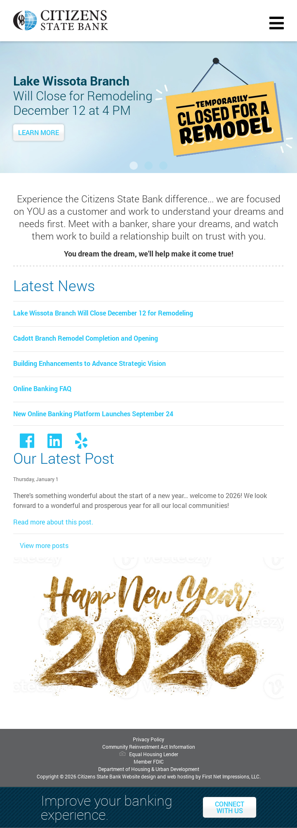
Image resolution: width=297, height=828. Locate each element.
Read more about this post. (53, 521)
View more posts (44, 545)
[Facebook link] (27, 444)
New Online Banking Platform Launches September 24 (93, 413)
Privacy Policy (148, 739)
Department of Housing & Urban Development (148, 769)
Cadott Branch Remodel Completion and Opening (85, 338)
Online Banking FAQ (42, 388)
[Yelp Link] (81, 444)
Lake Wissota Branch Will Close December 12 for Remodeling (103, 312)
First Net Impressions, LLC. (231, 776)
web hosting (180, 776)
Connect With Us (229, 807)
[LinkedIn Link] (54, 444)
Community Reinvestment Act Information (148, 746)
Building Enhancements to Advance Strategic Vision (89, 363)
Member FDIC (149, 761)
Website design (139, 776)
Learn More (38, 132)
